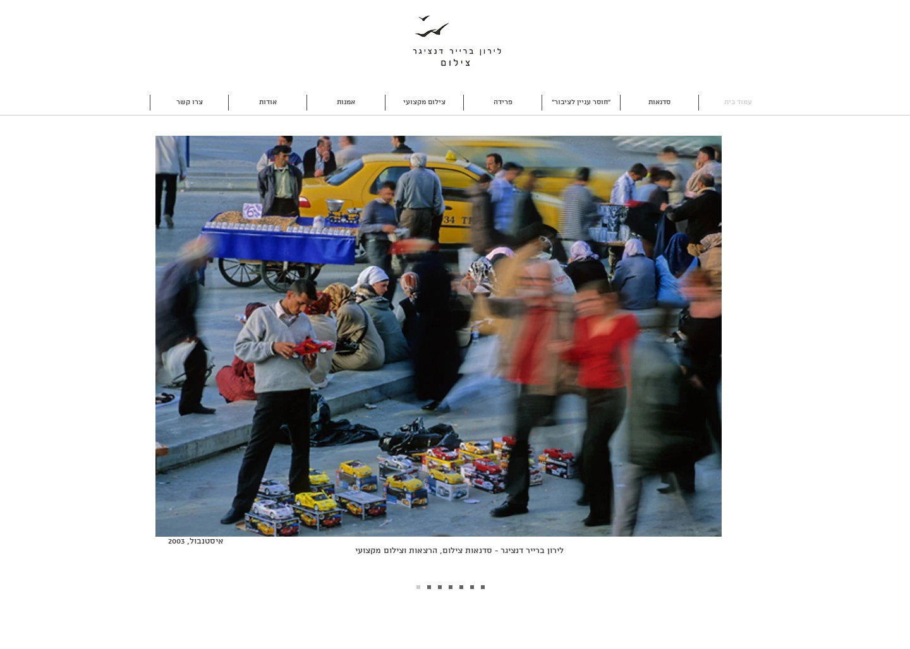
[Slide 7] (483, 587)
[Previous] (151, 357)
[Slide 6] (472, 587)
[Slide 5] (461, 587)
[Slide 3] (440, 587)
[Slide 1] (429, 587)
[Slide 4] (450, 587)
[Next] (749, 357)
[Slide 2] (418, 587)
